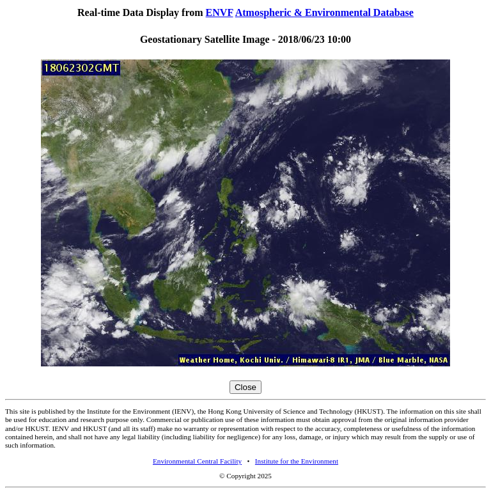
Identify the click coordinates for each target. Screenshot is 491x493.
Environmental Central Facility (197, 461)
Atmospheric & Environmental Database (324, 12)
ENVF (219, 12)
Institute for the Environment (296, 461)
